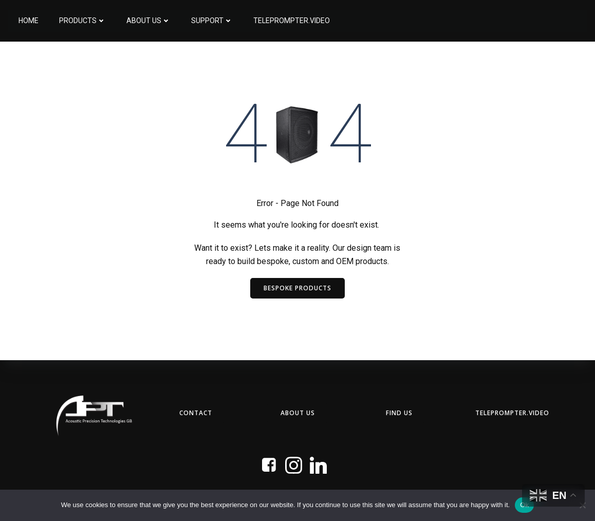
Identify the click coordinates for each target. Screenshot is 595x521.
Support (211, 20)
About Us (148, 20)
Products (82, 20)
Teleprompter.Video (291, 20)
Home (28, 20)
